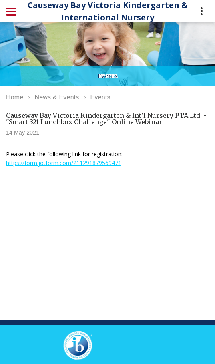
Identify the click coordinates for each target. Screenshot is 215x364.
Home (14, 97)
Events (100, 97)
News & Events (56, 97)
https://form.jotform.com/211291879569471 (63, 163)
